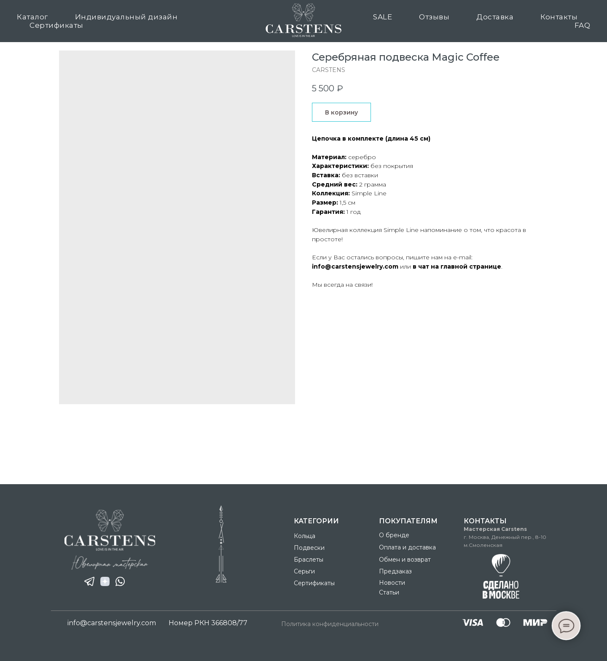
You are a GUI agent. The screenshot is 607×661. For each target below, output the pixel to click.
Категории (316, 521)
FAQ (583, 25)
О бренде (394, 535)
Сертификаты (56, 25)
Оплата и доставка (407, 547)
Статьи (389, 592)
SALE (382, 17)
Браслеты (308, 559)
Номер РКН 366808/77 (208, 623)
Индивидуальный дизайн (126, 17)
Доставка (494, 17)
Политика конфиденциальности (330, 624)
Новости (392, 582)
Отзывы (434, 17)
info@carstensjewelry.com (111, 623)
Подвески (309, 548)
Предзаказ (395, 571)
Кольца (304, 536)
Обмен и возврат (405, 559)
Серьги (304, 571)
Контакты (558, 17)
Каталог (32, 17)
